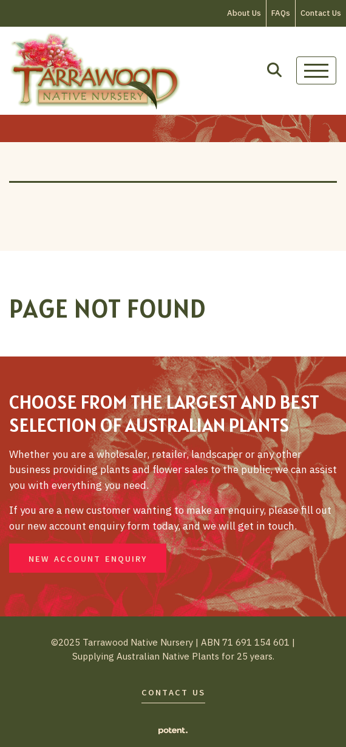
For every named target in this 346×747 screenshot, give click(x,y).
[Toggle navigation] (316, 70)
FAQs (280, 13)
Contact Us (320, 13)
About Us (244, 13)
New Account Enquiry (88, 559)
